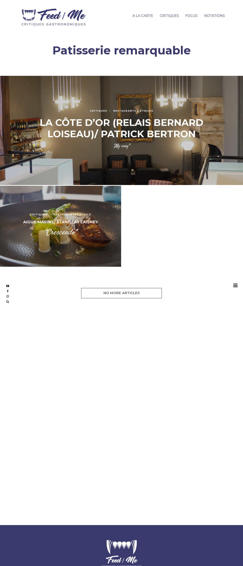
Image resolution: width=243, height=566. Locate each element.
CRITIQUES (169, 16)
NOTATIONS (214, 16)
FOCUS (191, 16)
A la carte (143, 16)
